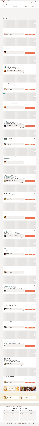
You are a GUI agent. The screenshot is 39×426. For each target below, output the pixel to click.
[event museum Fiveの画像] (19, 78)
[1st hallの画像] (19, 243)
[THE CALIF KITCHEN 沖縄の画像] (19, 188)
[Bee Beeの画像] (19, 115)
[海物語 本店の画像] (19, 335)
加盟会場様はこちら (19, 423)
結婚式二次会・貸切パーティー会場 (13, 406)
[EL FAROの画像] (19, 298)
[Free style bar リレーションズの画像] (19, 133)
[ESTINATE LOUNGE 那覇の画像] (19, 207)
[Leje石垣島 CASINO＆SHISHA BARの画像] (19, 372)
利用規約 (7, 423)
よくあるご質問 (33, 423)
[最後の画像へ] (35, 23)
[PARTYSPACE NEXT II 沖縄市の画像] (19, 317)
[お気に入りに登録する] (34, 28)
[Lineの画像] (19, 24)
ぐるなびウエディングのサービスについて (27, 423)
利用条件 (9, 423)
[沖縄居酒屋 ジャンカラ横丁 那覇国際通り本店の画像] (19, 170)
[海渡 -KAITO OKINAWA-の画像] (19, 353)
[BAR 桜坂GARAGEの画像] (19, 262)
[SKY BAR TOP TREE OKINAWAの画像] (19, 42)
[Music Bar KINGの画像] (19, 225)
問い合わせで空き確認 (30, 34)
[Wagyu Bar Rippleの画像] (19, 280)
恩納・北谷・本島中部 (20, 406)
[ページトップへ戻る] (19, 404)
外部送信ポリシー (16, 423)
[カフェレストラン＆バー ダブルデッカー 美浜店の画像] (19, 152)
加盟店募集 (23, 423)
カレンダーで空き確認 (30, 89)
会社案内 (5, 423)
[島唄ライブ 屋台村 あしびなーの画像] (19, 97)
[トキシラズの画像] (19, 60)
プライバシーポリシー (12, 423)
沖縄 (17, 406)
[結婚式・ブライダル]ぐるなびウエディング (6, 406)
